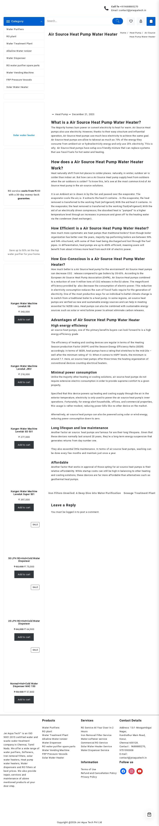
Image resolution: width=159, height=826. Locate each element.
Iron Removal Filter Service (96, 735)
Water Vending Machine (20, 72)
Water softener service (94, 739)
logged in (71, 525)
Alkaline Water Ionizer (19, 51)
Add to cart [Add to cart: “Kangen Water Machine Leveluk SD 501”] (24, 445)
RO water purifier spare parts (23, 65)
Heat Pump (61, 118)
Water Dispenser (16, 58)
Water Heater (129, 327)
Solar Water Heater (17, 87)
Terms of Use (88, 769)
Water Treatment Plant (19, 43)
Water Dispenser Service (95, 750)
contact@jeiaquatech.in (132, 10)
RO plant (11, 36)
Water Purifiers (15, 29)
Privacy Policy (89, 777)
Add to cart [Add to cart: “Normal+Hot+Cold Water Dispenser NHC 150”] (24, 699)
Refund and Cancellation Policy (99, 773)
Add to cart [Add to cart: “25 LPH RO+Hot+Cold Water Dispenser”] (24, 637)
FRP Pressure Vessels (19, 79)
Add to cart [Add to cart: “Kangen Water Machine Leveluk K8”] (24, 319)
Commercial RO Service (94, 742)
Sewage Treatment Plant (139, 502)
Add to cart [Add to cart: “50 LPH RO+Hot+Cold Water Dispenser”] (24, 574)
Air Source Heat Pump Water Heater (86, 36)
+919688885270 (129, 6)
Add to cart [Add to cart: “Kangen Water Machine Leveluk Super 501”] (24, 507)
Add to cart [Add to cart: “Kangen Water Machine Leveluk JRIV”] (24, 382)
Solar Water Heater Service (96, 746)
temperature (58, 220)
